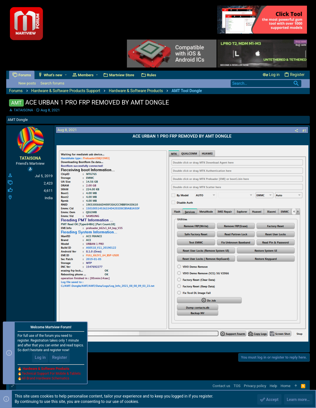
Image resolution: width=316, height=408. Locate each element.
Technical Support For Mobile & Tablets (51, 374)
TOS (237, 386)
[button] (66, 75)
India (49, 198)
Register (59, 357)
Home (286, 386)
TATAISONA (23, 110)
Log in (40, 357)
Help (273, 386)
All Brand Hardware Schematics (45, 379)
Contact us (221, 386)
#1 (304, 131)
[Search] (266, 83)
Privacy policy (255, 386)
